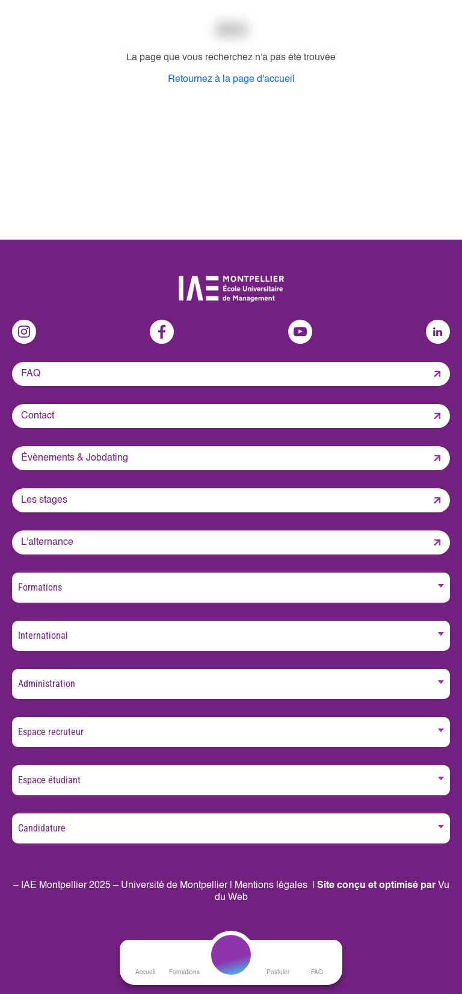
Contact (37, 416)
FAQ (30, 374)
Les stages (44, 500)
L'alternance (47, 542)
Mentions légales (271, 885)
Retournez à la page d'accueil (231, 79)
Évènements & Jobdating (74, 458)
